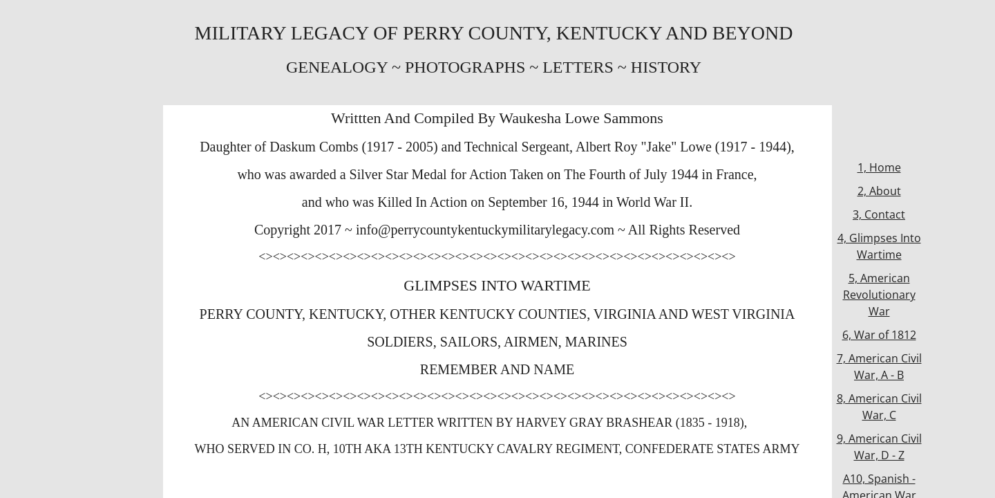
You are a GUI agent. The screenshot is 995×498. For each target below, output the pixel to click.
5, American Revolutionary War (879, 294)
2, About (879, 191)
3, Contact (879, 214)
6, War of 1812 (879, 334)
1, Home (879, 167)
